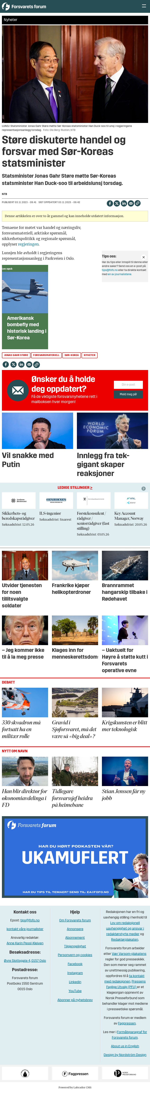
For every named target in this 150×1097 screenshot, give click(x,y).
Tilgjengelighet (75, 951)
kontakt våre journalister (25, 933)
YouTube (75, 995)
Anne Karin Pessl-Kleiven (25, 948)
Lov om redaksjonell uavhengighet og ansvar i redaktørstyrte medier (125, 933)
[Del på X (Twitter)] (116, 207)
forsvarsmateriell (46, 359)
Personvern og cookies (75, 959)
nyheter (89, 359)
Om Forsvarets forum (75, 925)
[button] (144, 493)
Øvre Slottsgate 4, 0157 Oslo (25, 965)
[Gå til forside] (34, 8)
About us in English (125, 1051)
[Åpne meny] (144, 8)
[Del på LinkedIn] (123, 207)
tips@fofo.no (110, 274)
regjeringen (28, 248)
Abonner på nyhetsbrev (75, 1004)
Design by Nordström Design (125, 1059)
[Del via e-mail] (130, 207)
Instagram (75, 977)
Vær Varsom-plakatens (129, 958)
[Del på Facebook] (109, 207)
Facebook (75, 968)
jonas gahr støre (16, 359)
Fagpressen (127, 1028)
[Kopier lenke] (138, 208)
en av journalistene (119, 278)
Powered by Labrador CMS (75, 1091)
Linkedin (75, 986)
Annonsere (75, 933)
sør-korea (72, 359)
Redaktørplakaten (124, 944)
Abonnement (75, 942)
